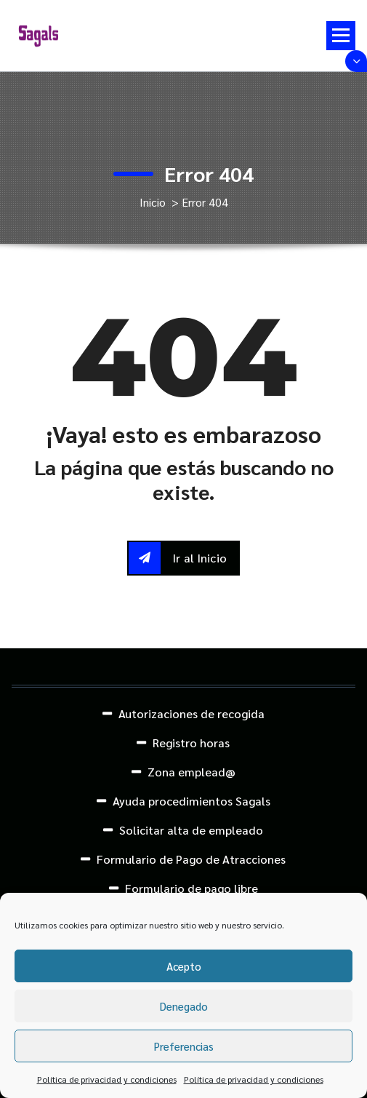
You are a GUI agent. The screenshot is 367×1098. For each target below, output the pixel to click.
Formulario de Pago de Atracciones (191, 859)
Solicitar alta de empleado (191, 830)
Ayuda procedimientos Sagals (191, 800)
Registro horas (191, 742)
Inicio (153, 202)
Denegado (184, 1006)
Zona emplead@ (191, 771)
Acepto (183, 966)
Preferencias (184, 1046)
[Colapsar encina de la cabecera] (356, 61)
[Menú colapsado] (340, 35)
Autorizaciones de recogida (191, 713)
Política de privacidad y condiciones (107, 1079)
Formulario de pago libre (191, 888)
